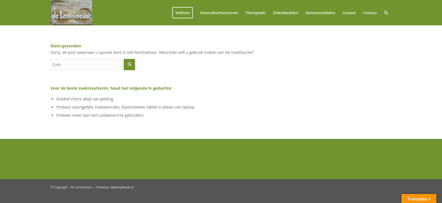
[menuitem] (182, 12)
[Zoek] (386, 12)
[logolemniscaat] (77, 12)
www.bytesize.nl (122, 187)
